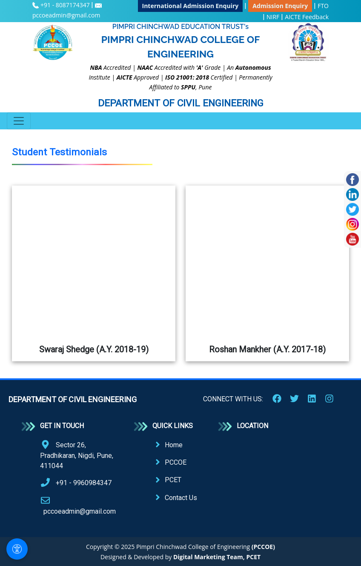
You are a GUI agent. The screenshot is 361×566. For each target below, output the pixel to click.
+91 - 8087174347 (65, 5)
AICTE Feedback (307, 17)
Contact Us (181, 498)
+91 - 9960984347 (84, 483)
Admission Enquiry (280, 6)
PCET (173, 480)
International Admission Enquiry (190, 6)
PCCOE (175, 462)
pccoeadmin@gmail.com (66, 15)
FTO (323, 6)
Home (174, 445)
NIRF (272, 17)
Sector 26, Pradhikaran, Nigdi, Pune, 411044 (76, 455)
